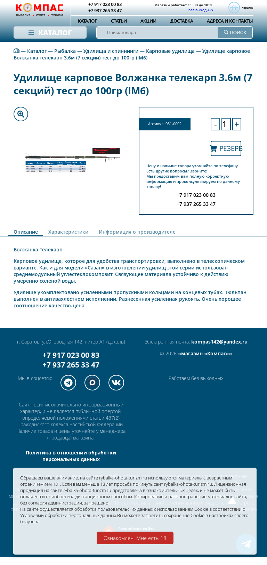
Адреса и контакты (230, 21)
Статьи (119, 21)
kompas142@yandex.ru (219, 349)
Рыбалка (65, 59)
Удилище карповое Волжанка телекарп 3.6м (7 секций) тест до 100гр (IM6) (132, 62)
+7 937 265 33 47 (70, 373)
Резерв (226, 156)
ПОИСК (235, 33)
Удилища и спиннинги (110, 59)
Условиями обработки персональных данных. (108, 514)
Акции (148, 21)
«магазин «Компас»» (205, 361)
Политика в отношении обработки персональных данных (71, 463)
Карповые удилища (170, 59)
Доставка (181, 21)
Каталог (87, 21)
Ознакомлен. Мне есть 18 (135, 537)
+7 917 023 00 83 (70, 363)
